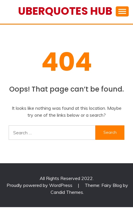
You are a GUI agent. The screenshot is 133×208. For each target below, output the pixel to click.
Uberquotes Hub (65, 10)
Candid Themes (67, 192)
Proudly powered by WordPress (40, 185)
